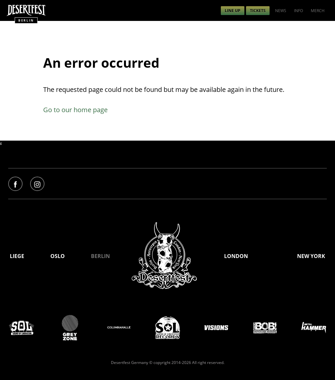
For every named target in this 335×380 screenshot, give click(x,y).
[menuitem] (232, 10)
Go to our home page (75, 109)
